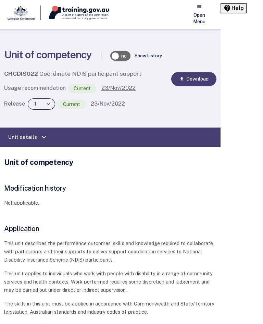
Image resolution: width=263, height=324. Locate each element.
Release (14, 103)
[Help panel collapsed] (234, 8)
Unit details (28, 137)
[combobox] (41, 104)
